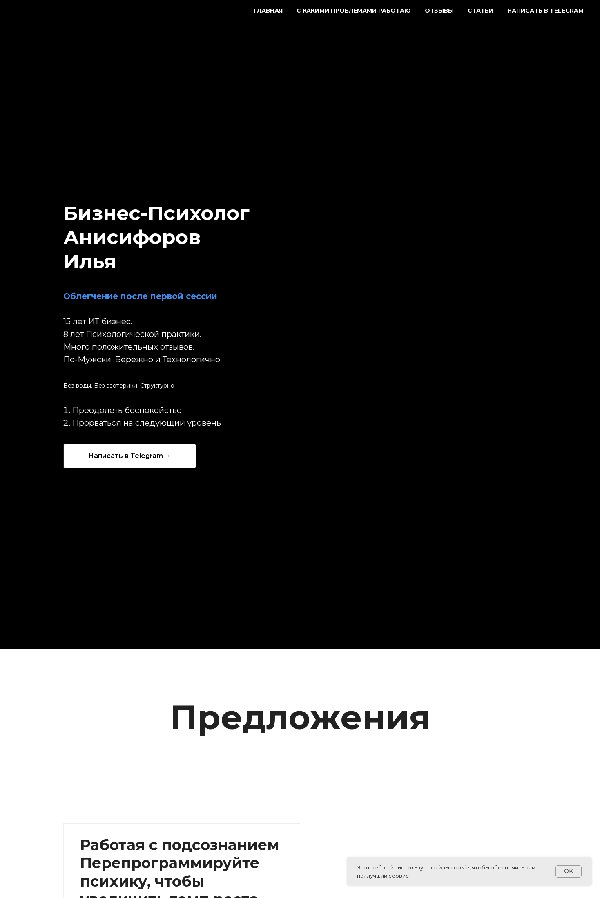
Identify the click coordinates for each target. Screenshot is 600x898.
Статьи (480, 10)
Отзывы (439, 10)
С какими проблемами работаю (354, 10)
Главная (268, 10)
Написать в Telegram (545, 10)
